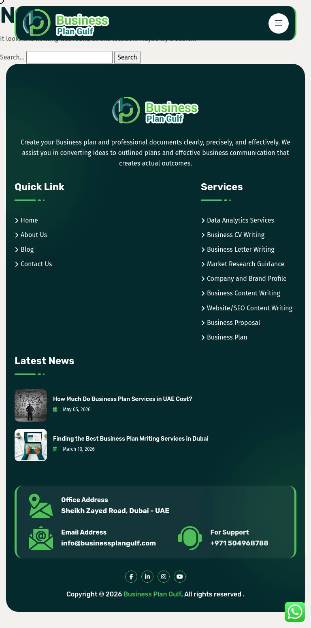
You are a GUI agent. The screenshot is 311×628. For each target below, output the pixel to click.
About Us (34, 235)
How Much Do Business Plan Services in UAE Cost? (122, 399)
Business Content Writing (243, 293)
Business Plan (227, 337)
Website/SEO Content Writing (249, 308)
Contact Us (36, 264)
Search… (12, 57)
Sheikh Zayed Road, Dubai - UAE (115, 511)
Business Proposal (233, 323)
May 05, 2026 (72, 409)
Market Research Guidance (246, 264)
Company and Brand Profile (247, 278)
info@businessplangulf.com (108, 543)
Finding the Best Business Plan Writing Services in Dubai (131, 438)
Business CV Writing (235, 235)
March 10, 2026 (74, 449)
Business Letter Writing (241, 249)
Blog (27, 249)
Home (29, 220)
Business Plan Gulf (152, 594)
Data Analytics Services (240, 220)
